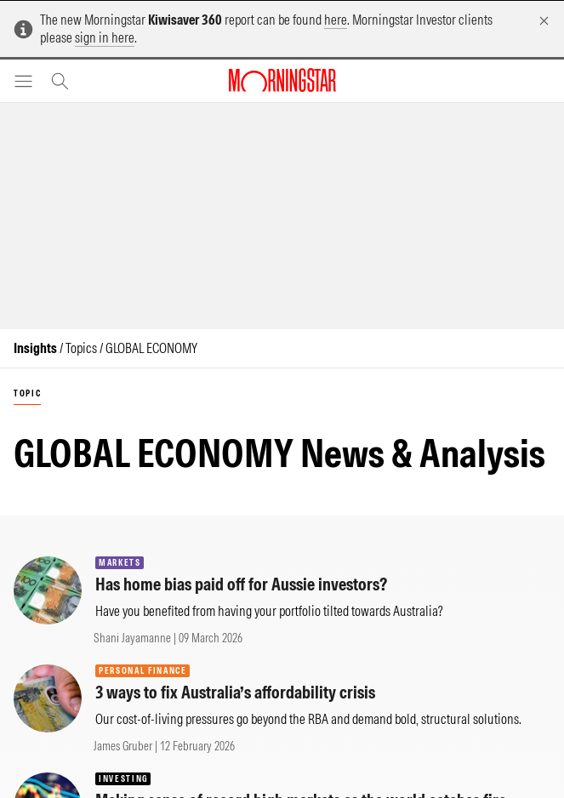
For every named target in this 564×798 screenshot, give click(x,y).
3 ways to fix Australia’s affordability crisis (235, 692)
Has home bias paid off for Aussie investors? (241, 584)
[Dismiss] (544, 20)
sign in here (104, 37)
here (335, 19)
